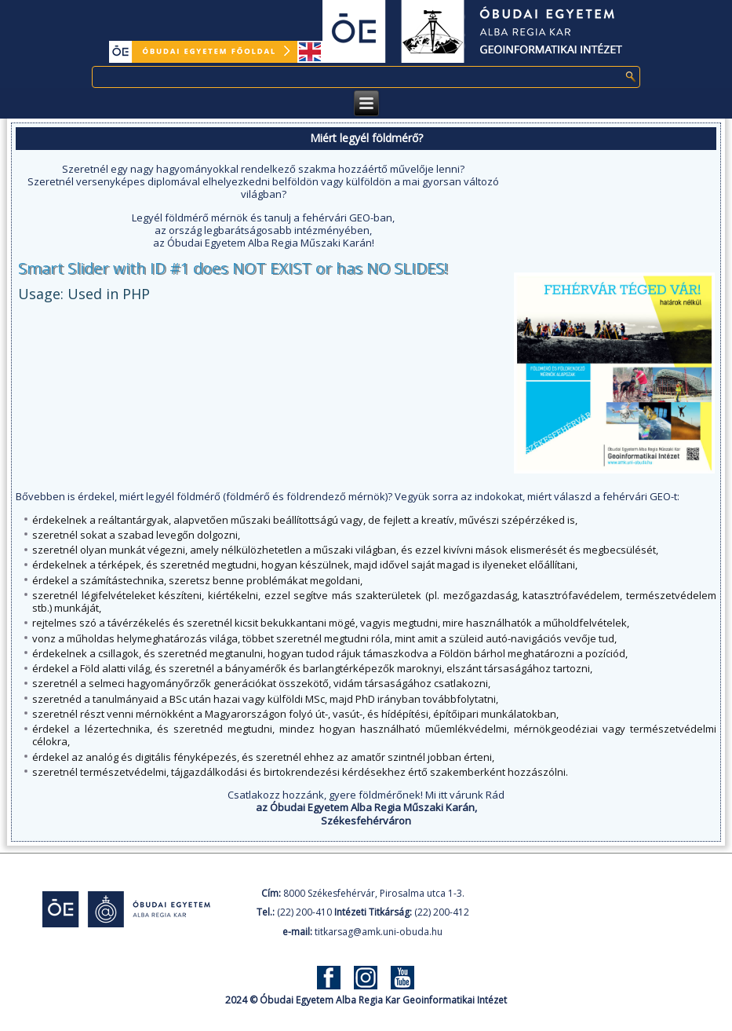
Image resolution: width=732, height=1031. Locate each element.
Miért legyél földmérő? (366, 137)
